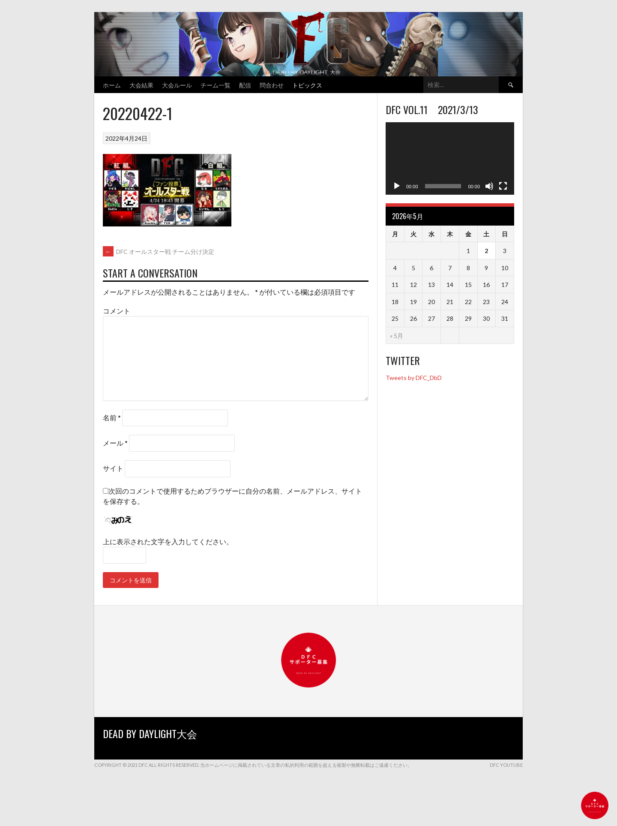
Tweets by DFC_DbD (414, 377)
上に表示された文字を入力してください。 (168, 541)
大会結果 (141, 84)
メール (115, 443)
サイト (113, 468)
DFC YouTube (506, 765)
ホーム (112, 84)
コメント (116, 311)
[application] (450, 158)
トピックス (307, 84)
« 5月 (396, 335)
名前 (112, 417)
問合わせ (272, 84)
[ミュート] (489, 186)
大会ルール (177, 84)
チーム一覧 (216, 84)
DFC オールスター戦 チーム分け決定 (158, 251)
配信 (245, 84)
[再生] (396, 186)
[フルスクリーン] (503, 186)
